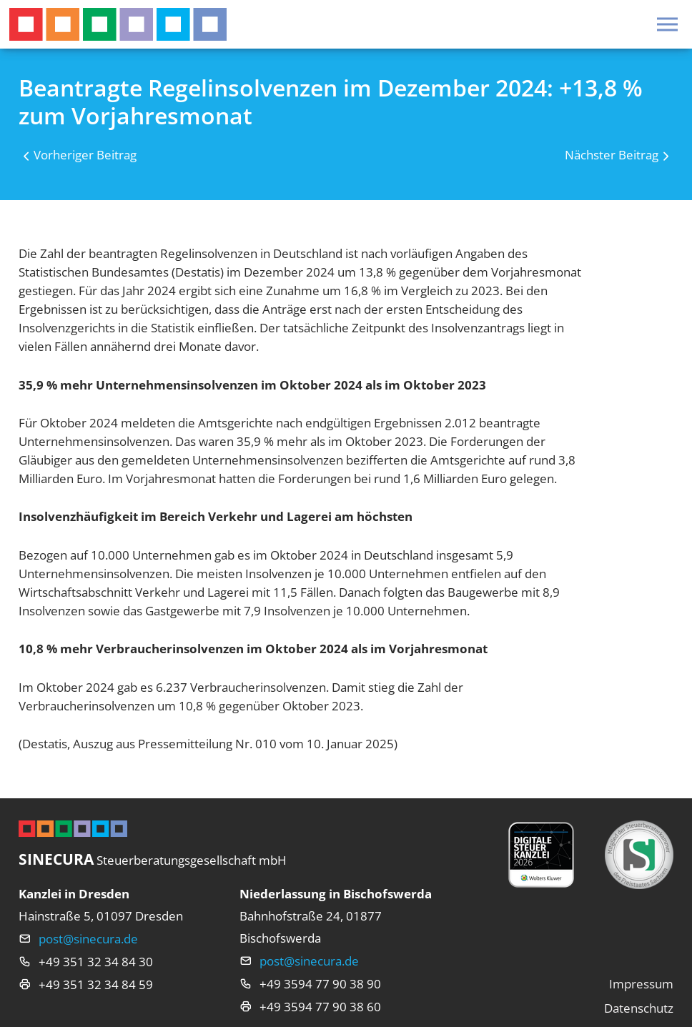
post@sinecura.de (88, 939)
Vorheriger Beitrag (85, 155)
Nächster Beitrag (611, 155)
